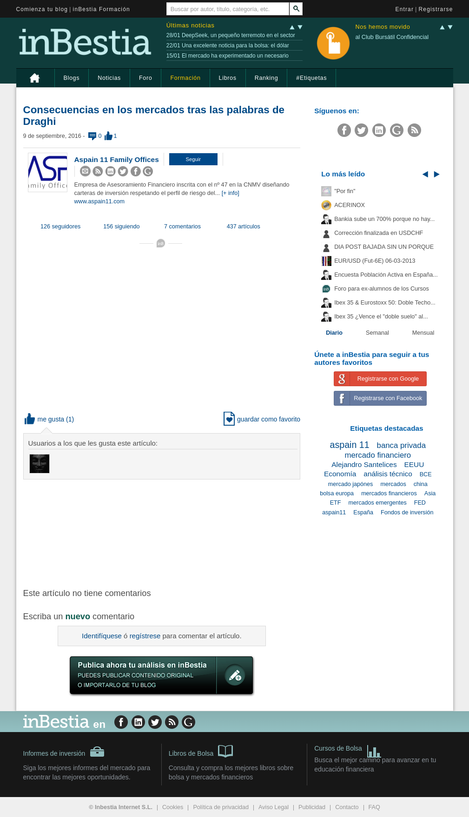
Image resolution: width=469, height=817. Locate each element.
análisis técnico (387, 474)
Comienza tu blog (42, 9)
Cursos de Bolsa (348, 749)
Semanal (377, 333)
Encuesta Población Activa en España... (386, 275)
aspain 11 (350, 445)
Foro (145, 78)
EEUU (414, 464)
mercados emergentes (377, 502)
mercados (393, 484)
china (421, 484)
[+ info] (230, 193)
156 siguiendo (121, 226)
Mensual (423, 333)
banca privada (401, 445)
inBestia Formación (101, 9)
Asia (430, 493)
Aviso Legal (273, 807)
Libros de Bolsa (201, 751)
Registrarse (436, 9)
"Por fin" (344, 191)
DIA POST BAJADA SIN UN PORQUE (384, 247)
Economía (340, 474)
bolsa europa (337, 493)
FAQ (374, 807)
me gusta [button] (44, 419)
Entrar (405, 9)
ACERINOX (349, 205)
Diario (334, 333)
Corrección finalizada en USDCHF (378, 233)
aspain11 (334, 512)
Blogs (72, 78)
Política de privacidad (221, 807)
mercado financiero (377, 455)
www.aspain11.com (99, 201)
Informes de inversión (64, 752)
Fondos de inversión (407, 512)
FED (420, 502)
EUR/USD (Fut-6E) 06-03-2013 (374, 261)
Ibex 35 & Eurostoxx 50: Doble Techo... (385, 302)
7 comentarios (182, 226)
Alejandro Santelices (363, 464)
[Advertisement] (172, 533)
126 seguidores (60, 226)
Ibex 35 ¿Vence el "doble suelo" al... (381, 316)
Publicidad (311, 807)
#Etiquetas (311, 78)
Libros (228, 78)
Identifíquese (102, 636)
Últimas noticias (190, 25)
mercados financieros (389, 493)
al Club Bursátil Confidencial (392, 37)
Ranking (266, 78)
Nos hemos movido (382, 27)
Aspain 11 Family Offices (116, 159)
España (363, 512)
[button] (193, 159)
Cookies (173, 807)
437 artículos (243, 226)
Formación (185, 78)
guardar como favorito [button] (262, 419)
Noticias (109, 78)
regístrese (145, 636)
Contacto (346, 807)
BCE (426, 474)
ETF (335, 502)
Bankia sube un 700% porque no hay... (384, 219)
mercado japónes (350, 484)
